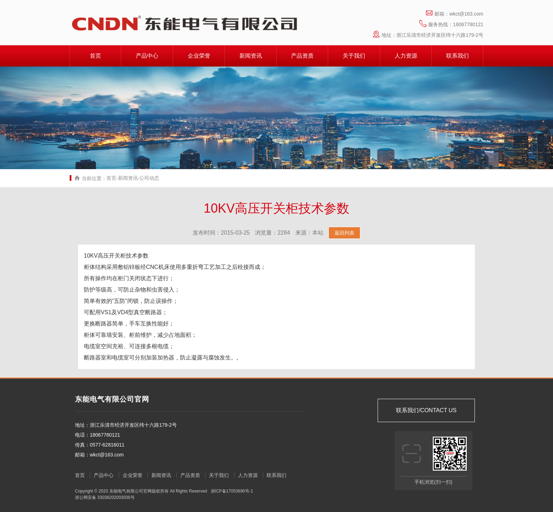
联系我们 (457, 56)
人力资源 (406, 56)
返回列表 (344, 233)
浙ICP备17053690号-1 (231, 491)
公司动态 (149, 178)
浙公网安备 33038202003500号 (105, 497)
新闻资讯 (250, 56)
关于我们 (354, 56)
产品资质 (302, 56)
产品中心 (147, 56)
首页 (95, 56)
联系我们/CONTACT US (426, 410)
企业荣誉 (199, 56)
